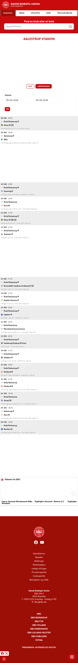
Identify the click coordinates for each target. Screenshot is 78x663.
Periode (8, 95)
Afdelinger (39, 561)
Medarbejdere (39, 565)
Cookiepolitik (39, 576)
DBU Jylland (39, 625)
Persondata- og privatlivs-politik (39, 647)
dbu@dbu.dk (40, 602)
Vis (7, 109)
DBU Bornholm (39, 618)
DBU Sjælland (39, 636)
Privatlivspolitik (39, 572)
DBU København (39, 629)
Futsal (39, 640)
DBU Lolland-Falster (39, 633)
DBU (39, 614)
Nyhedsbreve (39, 554)
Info (30, 86)
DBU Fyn (39, 621)
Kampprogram (44, 86)
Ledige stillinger (39, 569)
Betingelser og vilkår (39, 580)
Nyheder (39, 557)
